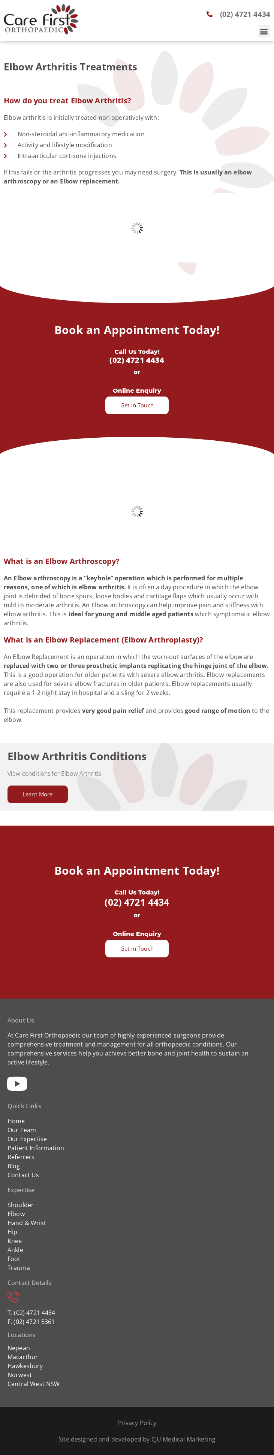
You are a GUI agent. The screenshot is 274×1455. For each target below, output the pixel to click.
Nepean (18, 1348)
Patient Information (35, 1148)
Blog (13, 1166)
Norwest (19, 1375)
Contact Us (23, 1175)
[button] (264, 31)
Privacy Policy (136, 1423)
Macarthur (22, 1357)
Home (16, 1121)
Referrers (20, 1157)
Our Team (21, 1130)
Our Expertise (27, 1139)
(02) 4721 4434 (136, 360)
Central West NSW (33, 1384)
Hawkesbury (25, 1366)
